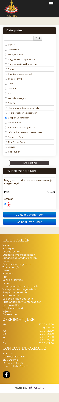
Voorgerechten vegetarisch (21, 113)
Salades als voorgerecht (19, 74)
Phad (9, 83)
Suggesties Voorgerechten (21, 59)
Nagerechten (13, 122)
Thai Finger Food (15, 142)
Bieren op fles (14, 137)
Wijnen (10, 147)
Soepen (11, 69)
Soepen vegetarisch (17, 117)
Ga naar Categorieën (30, 214)
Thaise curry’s (13, 79)
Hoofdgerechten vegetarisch (22, 108)
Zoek (37, 38)
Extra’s (10, 103)
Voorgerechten (14, 54)
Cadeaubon (12, 151)
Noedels (11, 88)
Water (9, 44)
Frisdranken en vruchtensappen (23, 132)
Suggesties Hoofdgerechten (21, 64)
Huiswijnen (12, 49)
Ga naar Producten (30, 221)
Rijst (8, 93)
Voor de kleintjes (15, 98)
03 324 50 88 (15, 362)
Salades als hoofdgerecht (20, 127)
